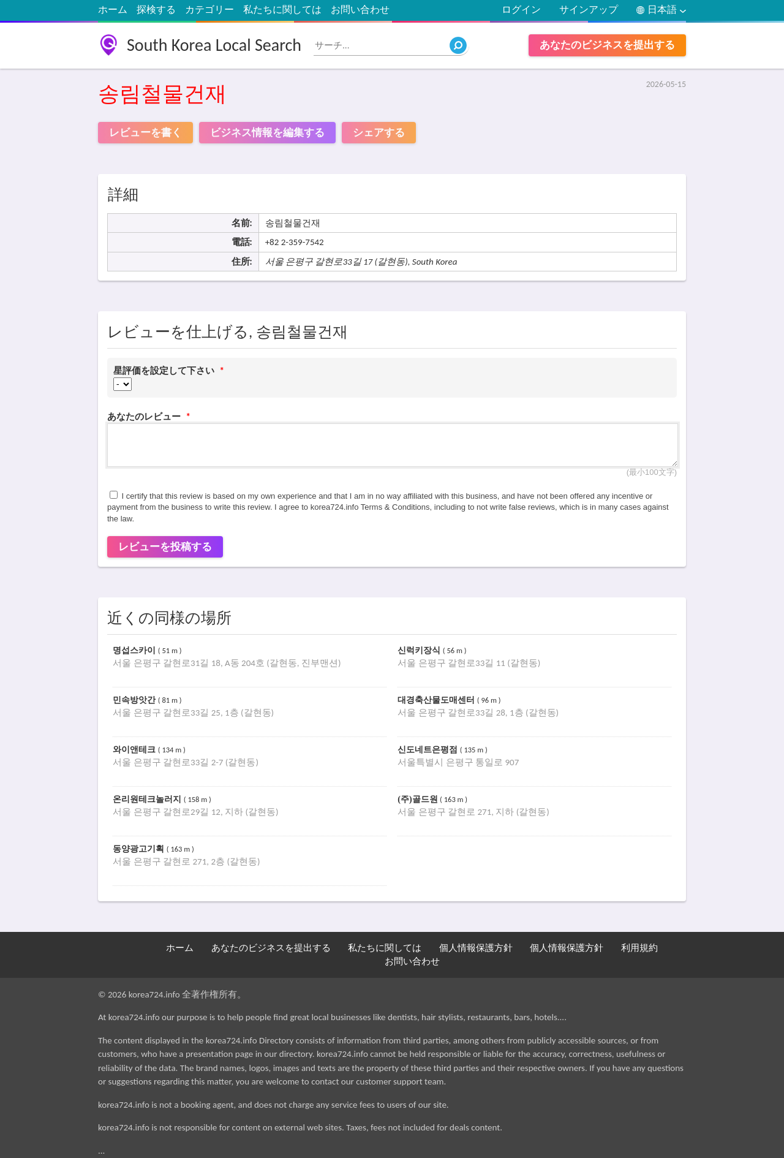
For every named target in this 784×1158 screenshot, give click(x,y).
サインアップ (588, 9)
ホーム (112, 9)
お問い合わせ (360, 9)
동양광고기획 (140, 848)
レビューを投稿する (165, 546)
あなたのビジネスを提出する (607, 45)
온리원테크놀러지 (148, 799)
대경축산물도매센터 (437, 700)
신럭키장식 (420, 650)
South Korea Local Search (214, 45)
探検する (156, 9)
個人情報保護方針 (476, 947)
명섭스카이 (135, 650)
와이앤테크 (135, 749)
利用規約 (639, 947)
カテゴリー (209, 9)
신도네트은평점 (429, 749)
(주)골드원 (419, 799)
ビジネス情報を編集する (267, 132)
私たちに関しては (282, 9)
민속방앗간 (135, 700)
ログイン (521, 9)
